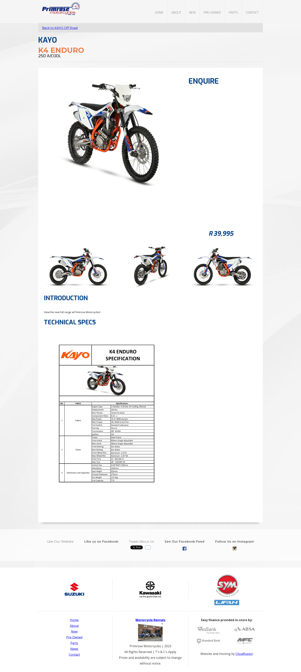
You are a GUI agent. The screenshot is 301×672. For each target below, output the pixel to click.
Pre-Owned (74, 637)
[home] (59, 7)
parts (233, 13)
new (192, 13)
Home (159, 13)
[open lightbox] (78, 265)
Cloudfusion (244, 654)
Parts (74, 643)
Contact (252, 13)
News (74, 649)
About (176, 13)
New (74, 631)
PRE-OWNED (212, 13)
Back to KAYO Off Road (60, 28)
